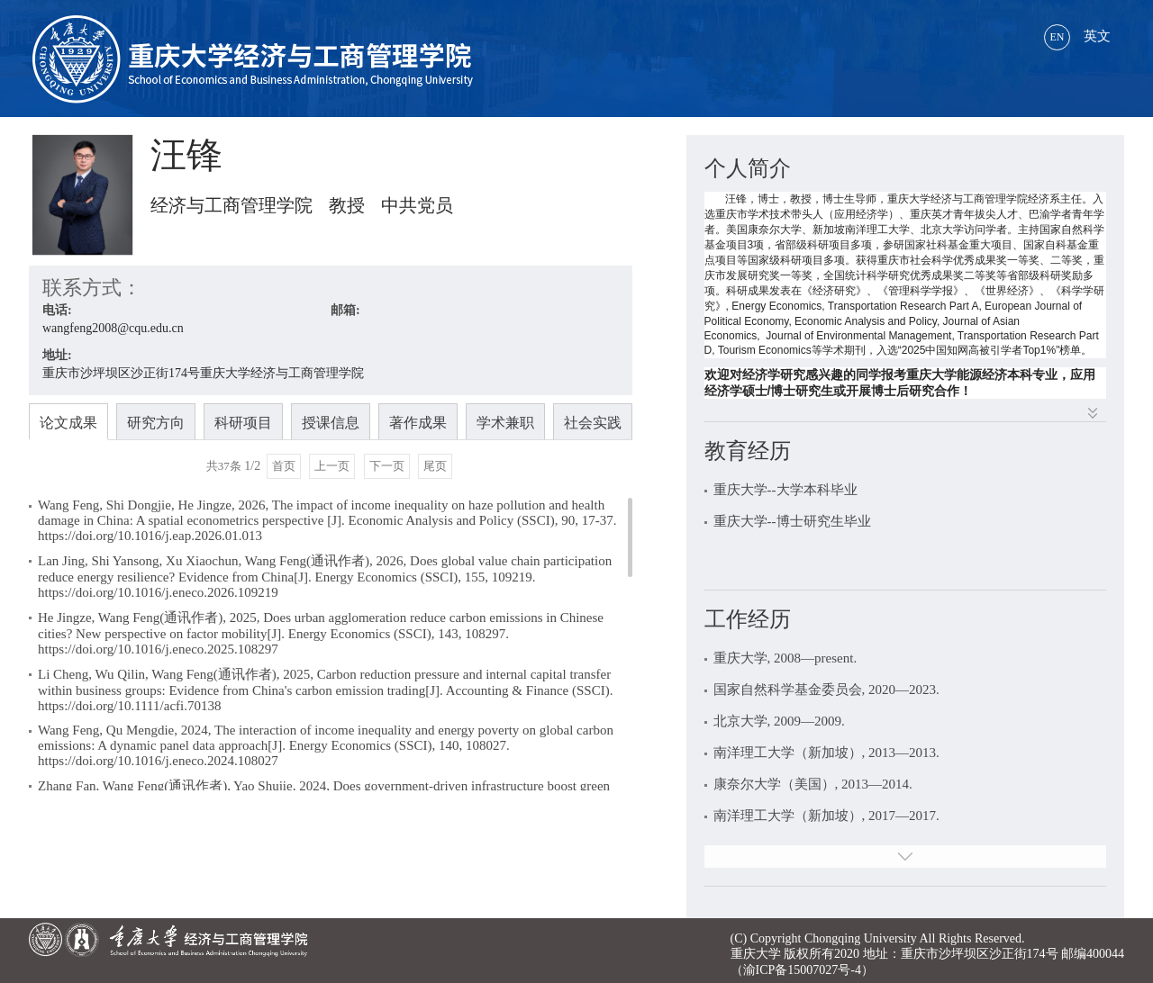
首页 (283, 466)
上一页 (332, 466)
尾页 (435, 466)
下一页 (386, 466)
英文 (1077, 36)
